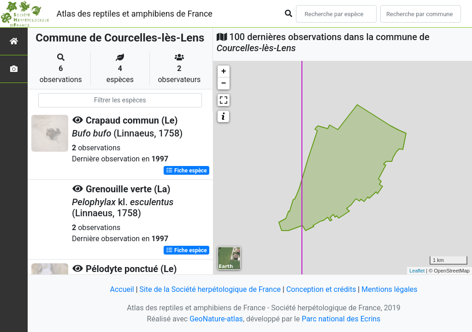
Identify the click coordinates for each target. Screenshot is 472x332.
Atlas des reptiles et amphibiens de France (134, 13)
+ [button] (223, 71)
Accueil (122, 289)
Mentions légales (389, 289)
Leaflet (417, 270)
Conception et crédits (321, 289)
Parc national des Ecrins (340, 318)
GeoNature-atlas (216, 318)
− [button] (223, 83)
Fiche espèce (186, 170)
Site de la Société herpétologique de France (210, 289)
